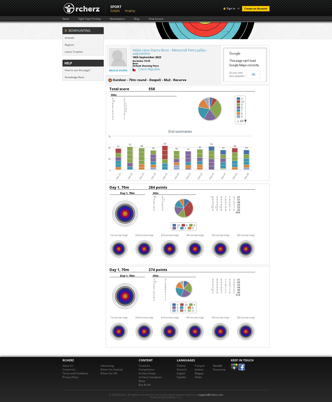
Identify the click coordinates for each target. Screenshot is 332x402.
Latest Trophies (74, 52)
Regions (69, 45)
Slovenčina (219, 369)
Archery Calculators (150, 377)
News (65, 19)
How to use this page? (77, 70)
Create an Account (255, 8)
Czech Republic (149, 69)
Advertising (107, 365)
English (181, 373)
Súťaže (115, 11)
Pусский (217, 365)
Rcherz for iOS (109, 373)
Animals (69, 38)
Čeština (181, 365)
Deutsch (182, 369)
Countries (144, 365)
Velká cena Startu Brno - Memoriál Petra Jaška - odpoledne (170, 52)
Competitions (146, 369)
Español (181, 377)
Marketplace (117, 19)
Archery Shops (147, 373)
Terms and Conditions (75, 373)
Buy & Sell (145, 385)
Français (200, 365)
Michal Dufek (118, 70)
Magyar (199, 373)
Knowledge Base (74, 77)
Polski (198, 377)
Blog (136, 19)
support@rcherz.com (210, 394)
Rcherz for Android (112, 369)
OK (253, 74)
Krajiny (130, 11)
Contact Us (68, 369)
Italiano (199, 369)
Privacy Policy (70, 377)
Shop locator (156, 19)
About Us (67, 365)
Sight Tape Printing (89, 19)
